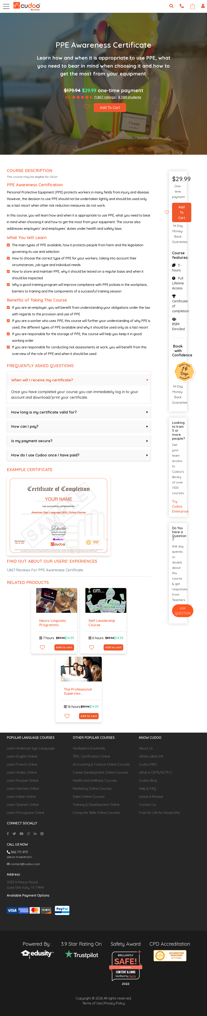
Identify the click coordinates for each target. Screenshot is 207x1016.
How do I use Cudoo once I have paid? (45, 455)
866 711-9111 (17, 852)
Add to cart (64, 647)
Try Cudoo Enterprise (178, 506)
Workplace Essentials (89, 748)
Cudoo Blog (148, 780)
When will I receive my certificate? (42, 380)
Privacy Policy (114, 1003)
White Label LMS (151, 756)
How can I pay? (24, 426)
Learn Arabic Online (22, 772)
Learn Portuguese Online (25, 813)
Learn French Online (22, 764)
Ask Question (183, 610)
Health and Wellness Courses (95, 780)
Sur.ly (132, 976)
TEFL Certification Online (91, 756)
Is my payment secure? (32, 440)
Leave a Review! (151, 796)
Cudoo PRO (148, 764)
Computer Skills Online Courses (96, 813)
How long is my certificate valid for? (44, 412)
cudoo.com (125, 967)
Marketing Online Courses (92, 788)
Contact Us (147, 805)
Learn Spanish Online (23, 805)
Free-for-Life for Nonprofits (159, 813)
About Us (146, 748)
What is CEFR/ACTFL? (155, 772)
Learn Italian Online (21, 796)
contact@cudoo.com (23, 864)
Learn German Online (23, 788)
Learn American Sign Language (30, 748)
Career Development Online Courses (100, 772)
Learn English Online (22, 756)
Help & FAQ (147, 788)
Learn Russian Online (22, 780)
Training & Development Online (96, 805)
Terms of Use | (92, 1003)
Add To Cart (110, 107)
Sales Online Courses (89, 796)
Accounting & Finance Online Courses (101, 764)
